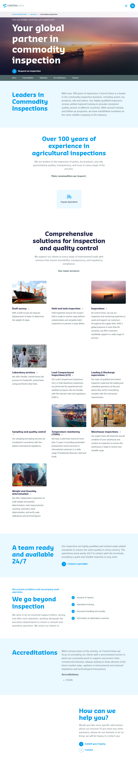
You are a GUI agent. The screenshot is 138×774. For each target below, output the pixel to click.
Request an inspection (26, 73)
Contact (75, 80)
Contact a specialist (75, 573)
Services (33, 17)
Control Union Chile (19, 17)
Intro (14, 80)
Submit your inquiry (92, 753)
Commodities (28, 80)
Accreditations (59, 80)
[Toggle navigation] (132, 7)
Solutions (43, 80)
